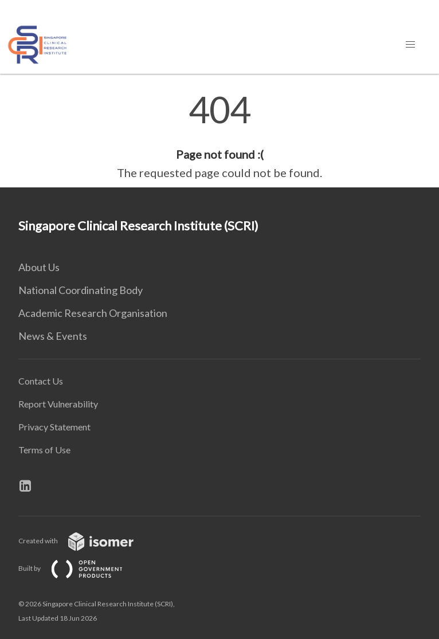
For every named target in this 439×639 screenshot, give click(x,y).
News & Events (52, 336)
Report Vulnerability (58, 403)
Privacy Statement (54, 426)
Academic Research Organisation (92, 313)
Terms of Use (44, 449)
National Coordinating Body (80, 290)
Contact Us (40, 380)
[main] (219, 136)
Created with (85, 540)
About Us (39, 267)
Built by (79, 568)
